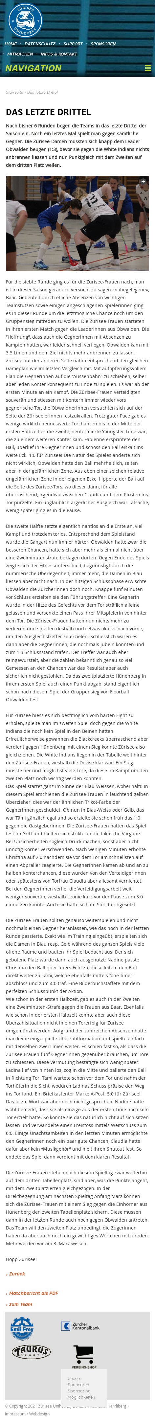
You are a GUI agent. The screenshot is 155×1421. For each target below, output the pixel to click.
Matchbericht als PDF (33, 1293)
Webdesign (39, 1413)
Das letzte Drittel (42, 93)
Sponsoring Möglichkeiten (81, 1394)
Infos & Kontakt (59, 54)
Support (73, 44)
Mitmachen (20, 54)
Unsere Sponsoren (78, 1382)
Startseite (14, 93)
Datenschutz (40, 44)
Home (11, 44)
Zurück (17, 1274)
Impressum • (17, 1413)
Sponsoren (103, 44)
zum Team (20, 1304)
